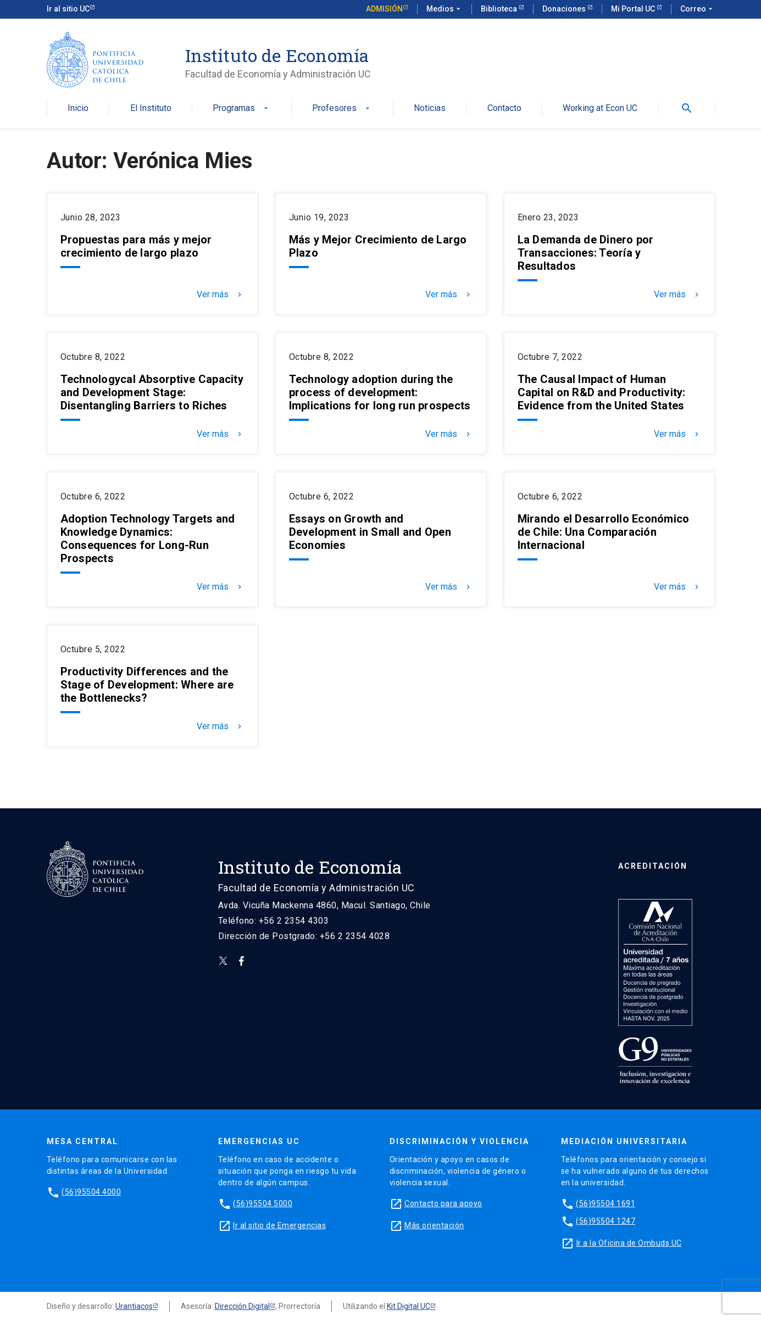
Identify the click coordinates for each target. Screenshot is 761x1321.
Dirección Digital (242, 1306)
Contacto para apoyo (443, 1203)
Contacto (504, 108)
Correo (697, 9)
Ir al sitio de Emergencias (279, 1225)
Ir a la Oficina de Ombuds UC (629, 1243)
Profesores (342, 108)
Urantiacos (134, 1306)
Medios (444, 9)
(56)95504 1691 (605, 1203)
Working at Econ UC (600, 108)
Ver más (220, 294)
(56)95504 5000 (262, 1203)
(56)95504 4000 (91, 1191)
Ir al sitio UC (68, 8)
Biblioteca (500, 8)
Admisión (384, 8)
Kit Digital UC (408, 1306)
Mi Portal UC (634, 8)
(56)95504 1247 (605, 1221)
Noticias (430, 108)
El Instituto (150, 108)
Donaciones (564, 8)
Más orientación (434, 1225)
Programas (241, 108)
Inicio (78, 108)
